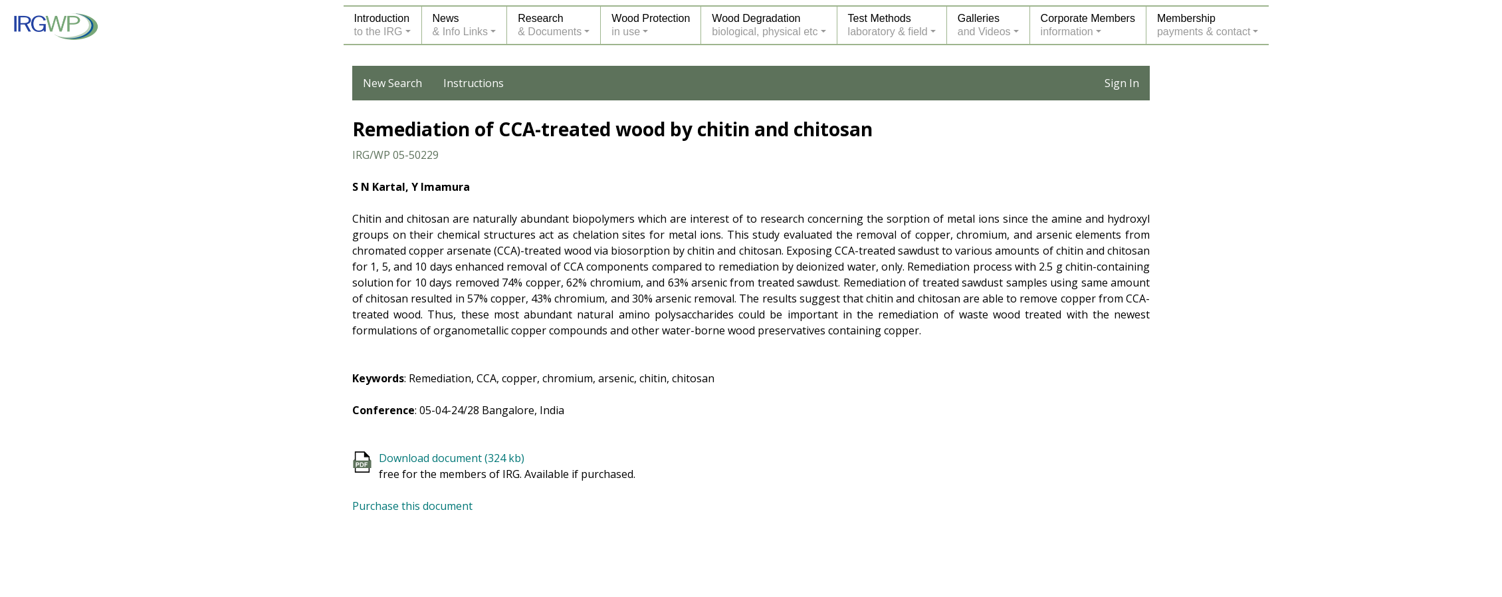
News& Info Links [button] (460, 25)
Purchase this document (412, 506)
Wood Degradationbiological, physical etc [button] (764, 25)
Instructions (473, 83)
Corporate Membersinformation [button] (1088, 25)
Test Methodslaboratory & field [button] (888, 25)
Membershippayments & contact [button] (1204, 25)
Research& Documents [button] (550, 25)
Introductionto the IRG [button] (382, 25)
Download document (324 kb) (451, 458)
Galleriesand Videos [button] (984, 25)
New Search (392, 83)
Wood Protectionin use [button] (650, 25)
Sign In (1122, 83)
